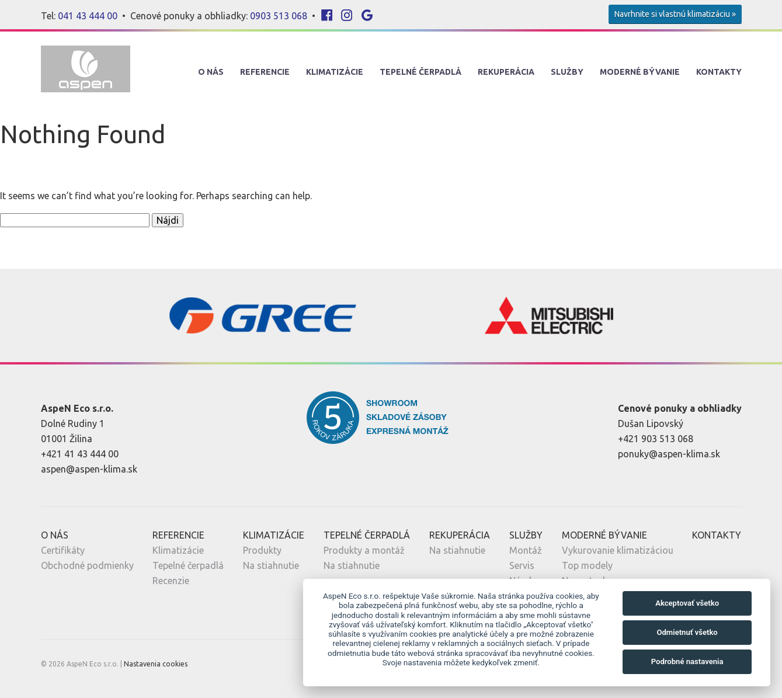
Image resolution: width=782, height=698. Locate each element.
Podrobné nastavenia (687, 661)
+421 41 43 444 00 (80, 454)
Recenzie (170, 580)
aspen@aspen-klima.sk (89, 469)
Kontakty (719, 72)
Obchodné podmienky (87, 565)
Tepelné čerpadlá (188, 565)
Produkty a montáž (364, 550)
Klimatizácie (334, 72)
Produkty (262, 550)
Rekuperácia (506, 72)
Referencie (265, 72)
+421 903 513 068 (655, 438)
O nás (211, 72)
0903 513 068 (278, 16)
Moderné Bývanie (640, 72)
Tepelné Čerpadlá (420, 72)
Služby (567, 72)
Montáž (525, 550)
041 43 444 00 (87, 16)
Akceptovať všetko (687, 603)
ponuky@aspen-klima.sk (669, 454)
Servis (521, 565)
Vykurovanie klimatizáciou (617, 550)
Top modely (587, 565)
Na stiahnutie (271, 565)
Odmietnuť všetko (686, 632)
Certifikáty (63, 550)
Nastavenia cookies (155, 664)
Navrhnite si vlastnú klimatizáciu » (675, 14)
